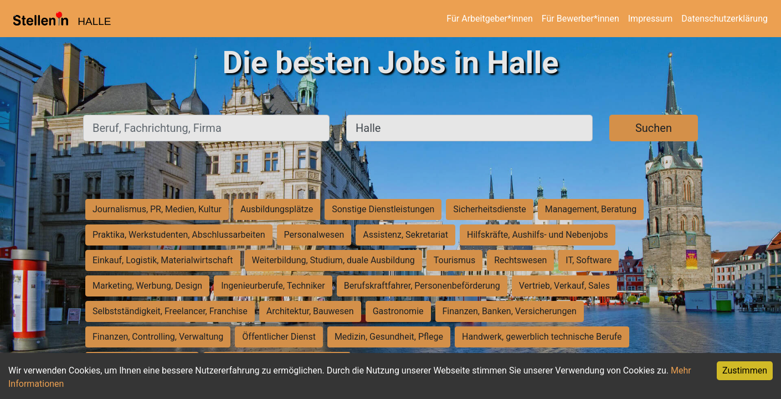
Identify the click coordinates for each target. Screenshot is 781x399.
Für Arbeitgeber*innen (489, 18)
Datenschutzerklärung (724, 18)
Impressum (650, 18)
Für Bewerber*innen (580, 18)
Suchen (653, 128)
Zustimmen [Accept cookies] (744, 370)
